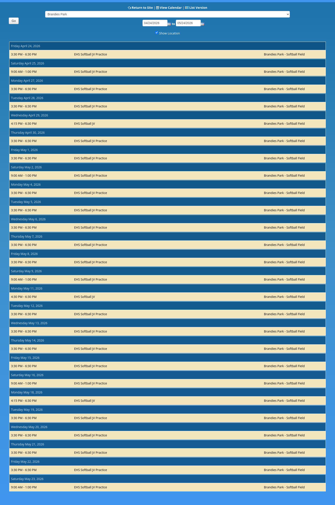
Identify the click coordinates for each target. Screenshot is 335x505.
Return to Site (142, 7)
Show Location (169, 33)
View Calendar (171, 7)
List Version (198, 7)
